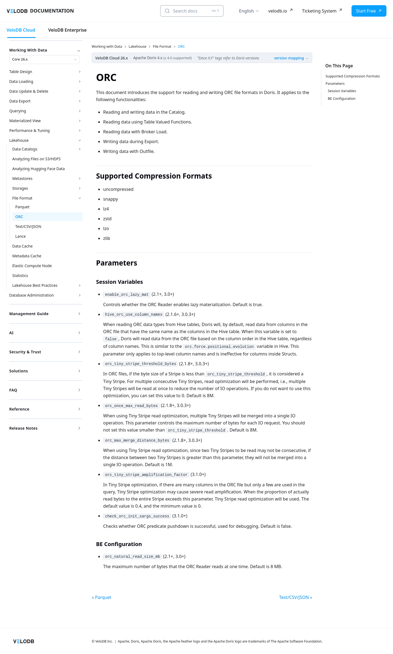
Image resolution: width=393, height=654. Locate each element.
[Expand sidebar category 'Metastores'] (79, 178)
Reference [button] (44, 409)
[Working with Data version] (44, 59)
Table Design (20, 71)
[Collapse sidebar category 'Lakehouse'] (79, 140)
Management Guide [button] (44, 313)
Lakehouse (19, 140)
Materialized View (25, 120)
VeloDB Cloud (21, 30)
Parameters (335, 83)
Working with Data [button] (44, 50)
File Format (22, 198)
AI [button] (44, 332)
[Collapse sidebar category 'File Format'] (79, 198)
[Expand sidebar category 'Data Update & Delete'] (79, 91)
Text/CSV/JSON (28, 226)
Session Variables (342, 90)
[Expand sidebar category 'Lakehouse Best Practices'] (79, 285)
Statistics (20, 275)
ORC (19, 216)
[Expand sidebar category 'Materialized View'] (79, 120)
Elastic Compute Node (32, 265)
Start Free (366, 11)
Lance (20, 236)
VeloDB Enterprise (67, 30)
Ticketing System (319, 11)
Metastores (22, 178)
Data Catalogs (24, 149)
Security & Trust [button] (44, 351)
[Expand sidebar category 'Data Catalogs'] (79, 149)
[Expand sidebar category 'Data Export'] (79, 101)
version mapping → (291, 58)
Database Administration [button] (31, 295)
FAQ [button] (44, 390)
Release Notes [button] (44, 428)
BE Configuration (342, 98)
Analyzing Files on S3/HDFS (36, 158)
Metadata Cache (26, 255)
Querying (17, 110)
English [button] (246, 11)
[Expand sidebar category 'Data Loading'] (79, 81)
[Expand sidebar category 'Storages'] (79, 188)
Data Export (20, 101)
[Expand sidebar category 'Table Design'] (79, 71)
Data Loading (21, 81)
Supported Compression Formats (353, 76)
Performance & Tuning (29, 130)
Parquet (22, 206)
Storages (20, 188)
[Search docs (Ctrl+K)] (192, 11)
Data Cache (22, 246)
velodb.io (277, 11)
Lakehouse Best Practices (35, 285)
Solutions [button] (44, 370)
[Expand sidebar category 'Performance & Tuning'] (79, 130)
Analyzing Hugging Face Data (38, 168)
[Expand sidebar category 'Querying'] (79, 111)
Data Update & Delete (28, 91)
